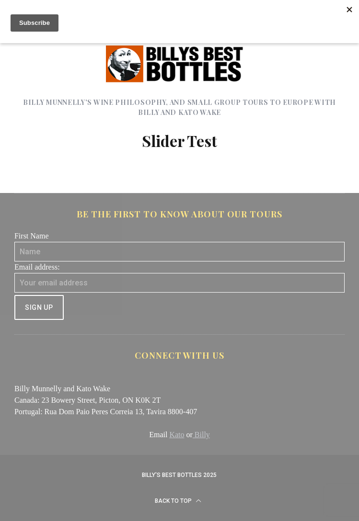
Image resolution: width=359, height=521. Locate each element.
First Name (31, 236)
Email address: (37, 267)
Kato (176, 434)
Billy (201, 434)
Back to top (178, 501)
